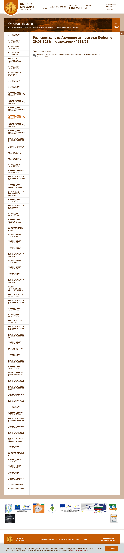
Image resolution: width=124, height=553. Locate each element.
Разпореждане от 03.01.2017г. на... (14, 472)
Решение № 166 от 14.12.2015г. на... (14, 407)
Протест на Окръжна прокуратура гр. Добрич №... (16, 193)
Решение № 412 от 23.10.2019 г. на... (14, 214)
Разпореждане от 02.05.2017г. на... (14, 367)
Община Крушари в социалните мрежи (108, 539)
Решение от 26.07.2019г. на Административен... (16, 146)
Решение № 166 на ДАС (16, 489)
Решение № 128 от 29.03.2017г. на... (14, 466)
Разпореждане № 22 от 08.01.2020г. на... (16, 171)
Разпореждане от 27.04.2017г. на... (14, 355)
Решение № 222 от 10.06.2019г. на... (14, 241)
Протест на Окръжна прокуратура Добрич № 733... (16, 178)
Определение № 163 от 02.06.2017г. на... (16, 349)
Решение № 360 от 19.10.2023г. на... (14, 53)
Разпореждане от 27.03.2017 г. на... (14, 460)
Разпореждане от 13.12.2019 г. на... (14, 200)
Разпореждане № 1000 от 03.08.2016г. (16, 427)
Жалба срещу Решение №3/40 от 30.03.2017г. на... (16, 374)
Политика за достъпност (65, 539)
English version (111, 4)
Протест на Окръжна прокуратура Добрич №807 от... (16, 328)
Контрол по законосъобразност (34, 27)
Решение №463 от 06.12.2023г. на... (14, 41)
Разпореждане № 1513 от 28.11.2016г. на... (16, 394)
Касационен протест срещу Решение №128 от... (16, 453)
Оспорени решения (50, 27)
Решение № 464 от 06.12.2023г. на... (14, 35)
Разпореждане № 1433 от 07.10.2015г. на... (16, 413)
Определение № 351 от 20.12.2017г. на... (16, 295)
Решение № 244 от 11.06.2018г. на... (14, 267)
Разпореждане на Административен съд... (69, 27)
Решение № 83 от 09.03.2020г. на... (14, 165)
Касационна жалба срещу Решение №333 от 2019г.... (16, 229)
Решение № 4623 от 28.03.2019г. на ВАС (15, 248)
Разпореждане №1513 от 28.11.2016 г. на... (16, 479)
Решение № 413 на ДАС (16, 484)
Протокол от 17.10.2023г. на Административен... (15, 60)
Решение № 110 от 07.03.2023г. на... (14, 87)
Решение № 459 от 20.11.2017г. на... (14, 315)
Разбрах (111, 548)
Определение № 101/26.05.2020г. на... (15, 159)
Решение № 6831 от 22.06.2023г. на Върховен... (15, 74)
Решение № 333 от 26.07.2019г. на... (14, 235)
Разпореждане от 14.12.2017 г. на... (14, 309)
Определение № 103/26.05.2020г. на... (15, 153)
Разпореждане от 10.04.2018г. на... (14, 274)
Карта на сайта (81, 539)
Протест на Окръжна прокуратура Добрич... (16, 361)
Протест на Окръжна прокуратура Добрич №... (16, 140)
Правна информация (47, 539)
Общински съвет (18, 27)
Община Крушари (26, 7)
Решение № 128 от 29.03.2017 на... (14, 261)
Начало (45, 8)
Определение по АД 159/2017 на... (15, 321)
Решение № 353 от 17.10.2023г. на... (14, 67)
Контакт (109, 7)
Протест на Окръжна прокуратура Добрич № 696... (16, 336)
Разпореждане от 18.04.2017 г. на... (14, 446)
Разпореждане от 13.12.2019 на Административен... (15, 186)
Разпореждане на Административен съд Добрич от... (16, 94)
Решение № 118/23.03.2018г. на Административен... (15, 288)
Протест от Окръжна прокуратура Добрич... (16, 433)
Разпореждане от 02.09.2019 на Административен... (15, 221)
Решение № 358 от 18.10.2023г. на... (14, 47)
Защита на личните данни (79, 550)
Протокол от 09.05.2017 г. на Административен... (16, 440)
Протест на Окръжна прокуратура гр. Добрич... (16, 207)
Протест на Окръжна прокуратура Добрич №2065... (16, 388)
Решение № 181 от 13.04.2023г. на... (14, 81)
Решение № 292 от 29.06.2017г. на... (14, 342)
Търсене (109, 9)
